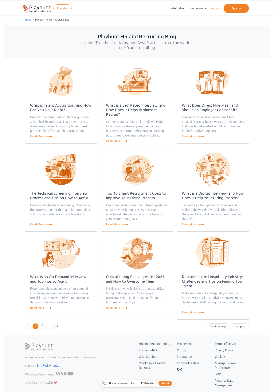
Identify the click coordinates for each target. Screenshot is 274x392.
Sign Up (236, 8)
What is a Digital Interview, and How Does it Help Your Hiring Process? (213, 195)
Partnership (185, 343)
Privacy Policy (224, 350)
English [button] (61, 8)
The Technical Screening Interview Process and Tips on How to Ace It (59, 195)
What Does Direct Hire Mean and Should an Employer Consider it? (210, 107)
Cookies (220, 356)
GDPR (219, 374)
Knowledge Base (188, 363)
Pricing (181, 350)
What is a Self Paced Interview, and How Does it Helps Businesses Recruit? (136, 110)
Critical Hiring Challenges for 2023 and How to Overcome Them (135, 279)
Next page (240, 326)
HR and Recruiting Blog (154, 343)
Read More (43, 136)
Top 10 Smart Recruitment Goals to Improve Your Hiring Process (136, 195)
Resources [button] (197, 8)
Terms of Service (226, 343)
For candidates (149, 350)
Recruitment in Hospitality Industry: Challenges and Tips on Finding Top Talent (212, 281)
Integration (178, 8)
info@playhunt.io (48, 365)
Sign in (215, 8)
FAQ (179, 369)
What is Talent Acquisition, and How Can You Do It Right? (60, 107)
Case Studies (147, 356)
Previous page (218, 326)
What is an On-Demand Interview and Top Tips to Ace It (58, 279)
